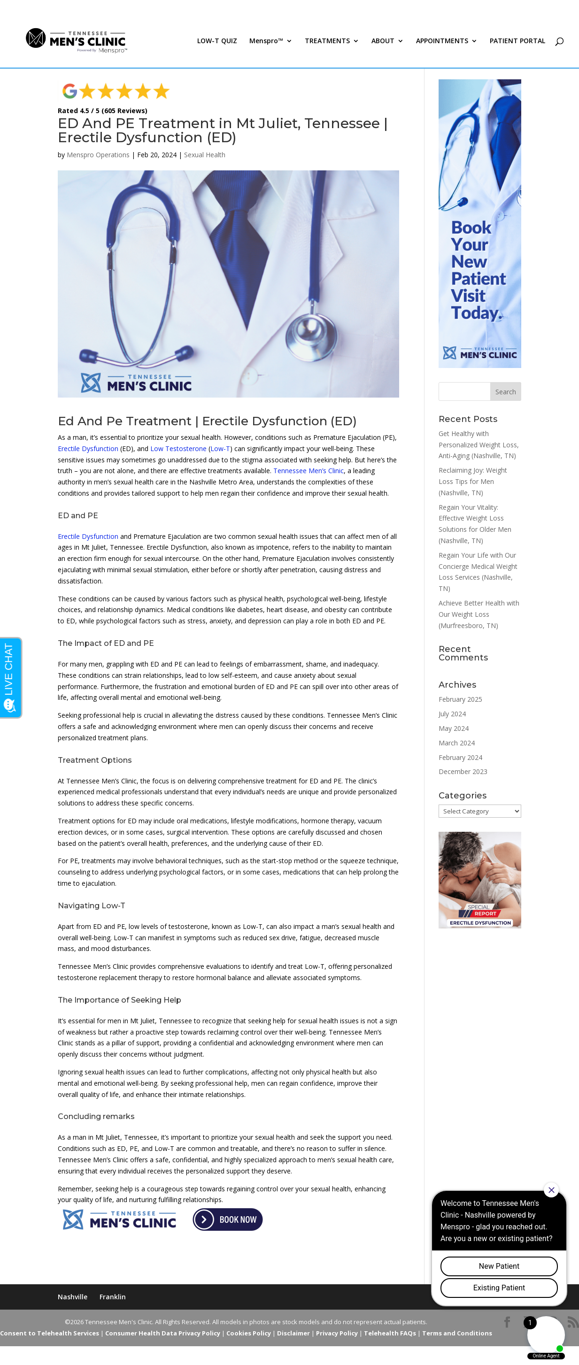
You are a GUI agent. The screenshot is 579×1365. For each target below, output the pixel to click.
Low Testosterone (178, 448)
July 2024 (452, 713)
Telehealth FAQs (390, 1333)
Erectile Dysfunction (88, 448)
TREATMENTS (327, 41)
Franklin (113, 1296)
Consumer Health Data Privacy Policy (162, 1333)
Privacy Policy (337, 1333)
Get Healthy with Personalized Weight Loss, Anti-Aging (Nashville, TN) (479, 444)
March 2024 (457, 742)
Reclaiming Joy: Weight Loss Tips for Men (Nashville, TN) (473, 481)
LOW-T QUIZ (217, 41)
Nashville (72, 1296)
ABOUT (382, 41)
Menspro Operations (98, 154)
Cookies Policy (248, 1333)
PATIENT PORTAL (517, 41)
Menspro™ (266, 41)
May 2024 (454, 728)
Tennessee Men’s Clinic (308, 470)
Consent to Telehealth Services (49, 1333)
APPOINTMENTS (442, 41)
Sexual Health (204, 154)
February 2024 (460, 757)
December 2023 (463, 771)
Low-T (220, 448)
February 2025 (460, 699)
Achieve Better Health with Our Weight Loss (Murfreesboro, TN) (479, 614)
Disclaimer (293, 1333)
